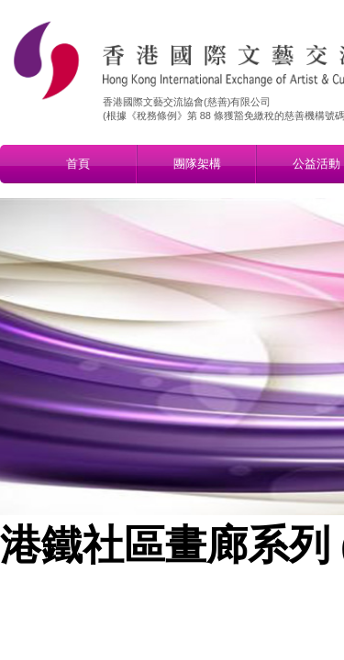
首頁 (78, 163)
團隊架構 (197, 163)
